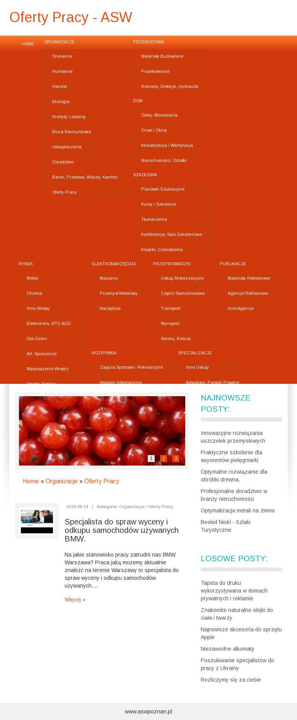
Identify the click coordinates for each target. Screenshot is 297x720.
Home (31, 481)
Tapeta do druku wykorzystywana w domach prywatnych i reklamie (234, 590)
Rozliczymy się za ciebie (231, 680)
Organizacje (62, 481)
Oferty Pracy (101, 481)
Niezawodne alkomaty (227, 649)
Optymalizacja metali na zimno (238, 510)
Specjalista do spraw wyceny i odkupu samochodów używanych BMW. (122, 530)
